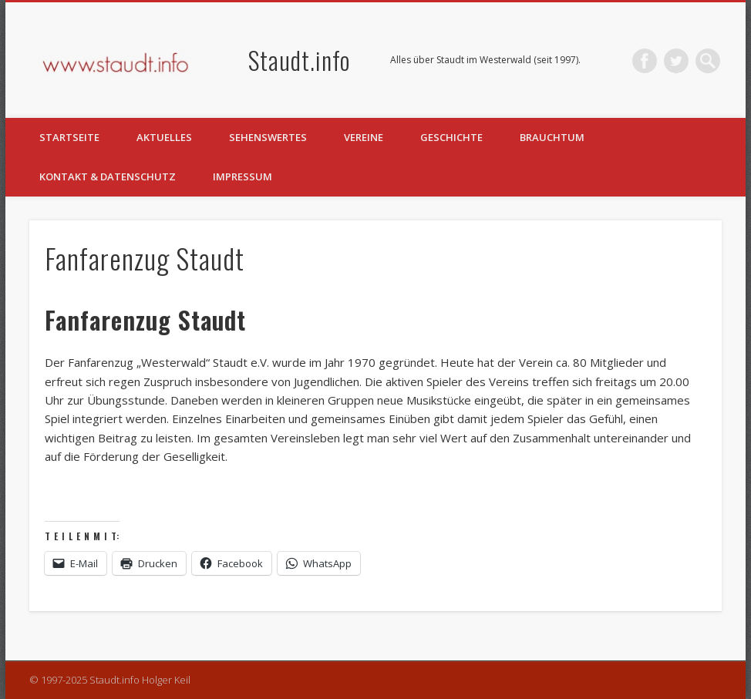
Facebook (644, 61)
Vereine (363, 137)
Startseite (69, 137)
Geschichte (451, 137)
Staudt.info (299, 60)
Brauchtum (552, 137)
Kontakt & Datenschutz (107, 176)
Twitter (676, 61)
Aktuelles (164, 137)
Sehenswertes (268, 137)
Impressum (242, 176)
